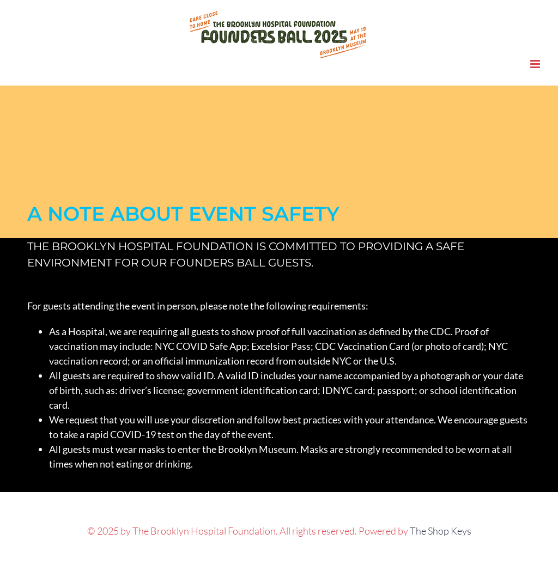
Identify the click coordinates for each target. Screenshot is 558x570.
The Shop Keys (440, 531)
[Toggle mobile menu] (536, 64)
